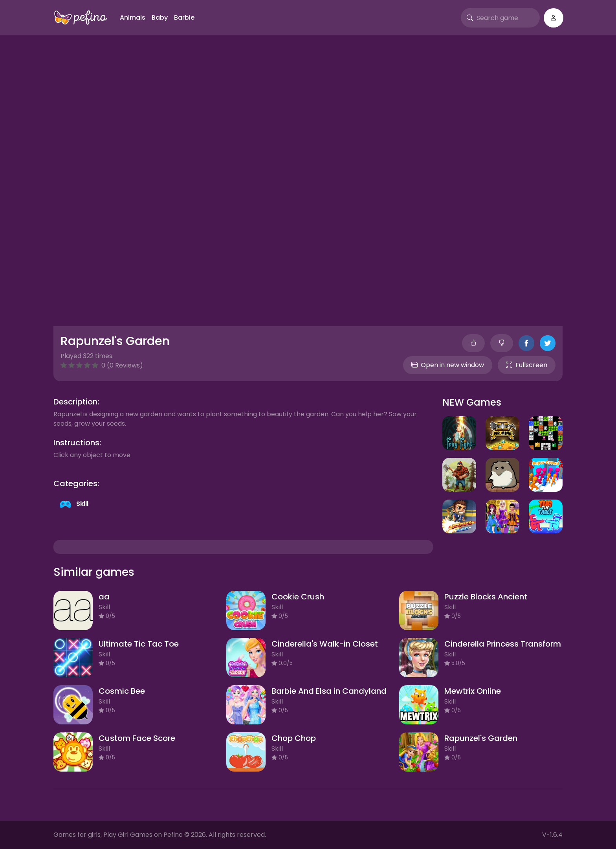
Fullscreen (526, 364)
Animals (132, 17)
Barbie (184, 17)
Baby (160, 17)
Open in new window (447, 364)
